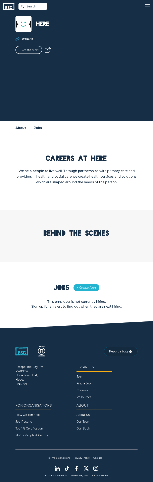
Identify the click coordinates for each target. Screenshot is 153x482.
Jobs (38, 128)
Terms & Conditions (59, 457)
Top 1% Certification (29, 428)
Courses (82, 390)
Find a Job (83, 383)
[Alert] (28, 50)
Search (28, 6)
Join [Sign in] (79, 376)
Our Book (83, 428)
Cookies (97, 457)
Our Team (83, 421)
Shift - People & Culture (31, 435)
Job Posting (23, 421)
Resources (83, 397)
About (20, 128)
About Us (83, 415)
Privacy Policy (81, 457)
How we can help (27, 415)
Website (27, 38)
